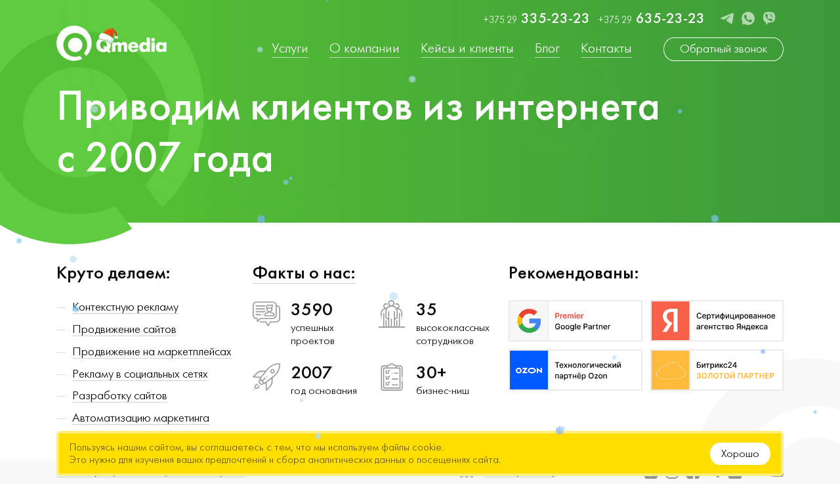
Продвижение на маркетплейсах (152, 351)
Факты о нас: (304, 272)
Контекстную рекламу (125, 307)
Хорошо (740, 454)
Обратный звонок (723, 49)
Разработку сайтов (119, 395)
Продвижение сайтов (124, 329)
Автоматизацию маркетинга (140, 418)
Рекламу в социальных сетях (140, 374)
